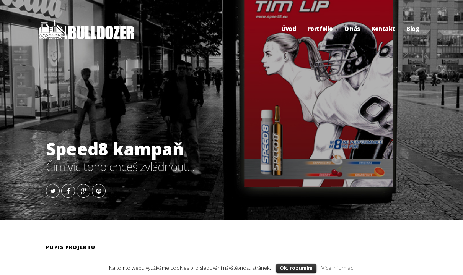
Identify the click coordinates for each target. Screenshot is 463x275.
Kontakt (383, 28)
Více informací (337, 267)
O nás (352, 28)
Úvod (288, 28)
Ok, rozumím (296, 267)
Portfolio (320, 28)
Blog (412, 28)
